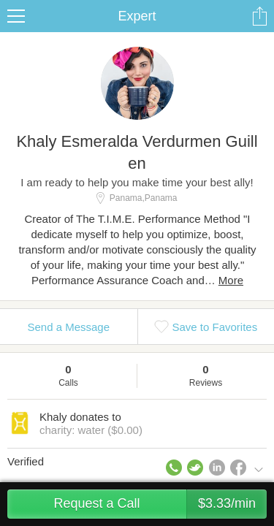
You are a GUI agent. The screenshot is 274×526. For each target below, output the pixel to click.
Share (259, 16)
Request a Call (160, 504)
